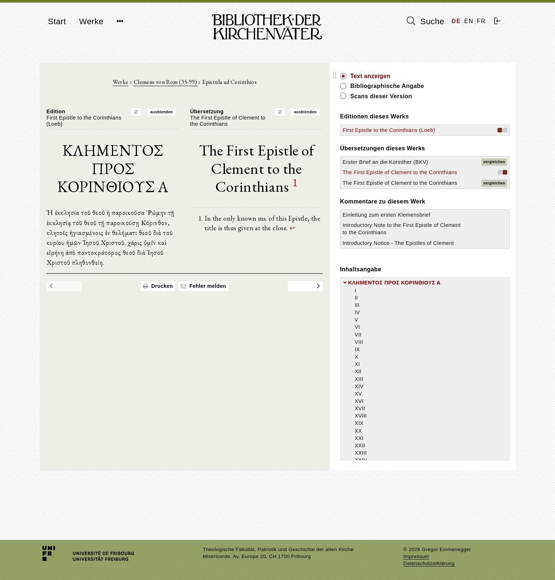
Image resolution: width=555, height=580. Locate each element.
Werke (91, 21)
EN (468, 21)
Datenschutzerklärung (429, 563)
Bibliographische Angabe (454, 86)
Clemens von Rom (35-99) (199, 85)
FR (481, 21)
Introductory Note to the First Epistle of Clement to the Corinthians (445, 268)
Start (57, 21)
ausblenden (195, 115)
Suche (425, 21)
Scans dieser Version (448, 96)
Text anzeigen (437, 76)
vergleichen (494, 173)
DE (456, 21)
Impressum (416, 556)
